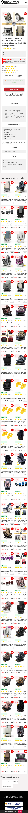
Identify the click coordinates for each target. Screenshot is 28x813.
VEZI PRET (14, 89)
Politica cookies (18, 798)
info (12, 203)
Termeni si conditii (11, 796)
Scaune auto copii (7, 9)
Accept (20, 811)
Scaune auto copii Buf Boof (20, 9)
